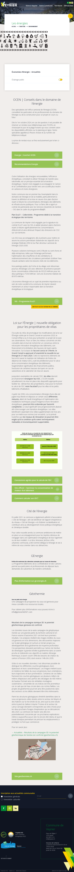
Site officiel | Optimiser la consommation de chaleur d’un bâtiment (40, 489)
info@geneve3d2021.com (18, 612)
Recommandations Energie (40, 164)
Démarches (68, 5)
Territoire (58, 5)
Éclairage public (14, 79)
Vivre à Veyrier (31, 5)
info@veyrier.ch (50, 839)
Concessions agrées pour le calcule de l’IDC (40, 480)
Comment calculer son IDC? (40, 498)
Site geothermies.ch (40, 776)
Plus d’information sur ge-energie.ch (40, 581)
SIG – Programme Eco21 (40, 301)
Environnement (33, 26)
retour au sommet (10, 857)
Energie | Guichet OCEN (40, 155)
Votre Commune (46, 5)
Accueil (14, 26)
